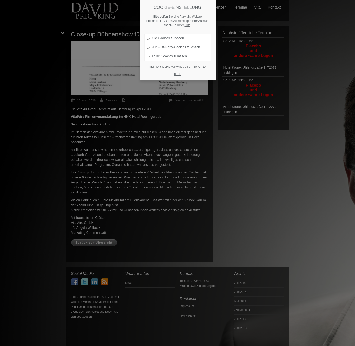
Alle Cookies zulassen (165, 36)
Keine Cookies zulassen (167, 54)
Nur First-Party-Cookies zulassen (173, 45)
